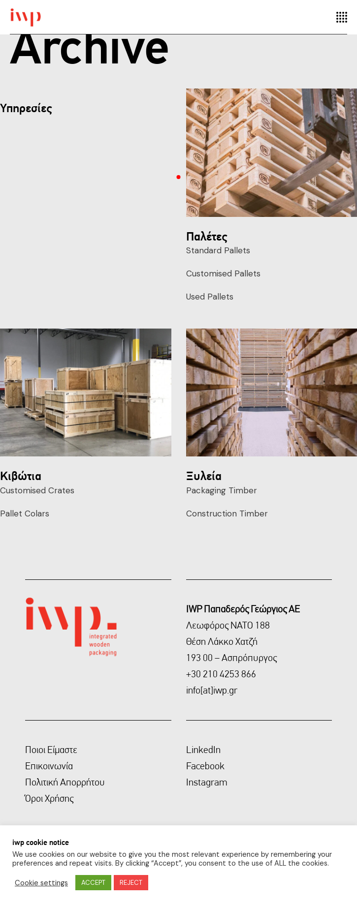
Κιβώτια (20, 475)
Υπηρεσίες (26, 107)
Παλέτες (206, 236)
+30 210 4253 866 (221, 674)
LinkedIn (203, 749)
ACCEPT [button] (93, 882)
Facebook (205, 766)
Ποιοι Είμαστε (51, 749)
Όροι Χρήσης (49, 798)
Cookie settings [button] (41, 882)
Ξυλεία (204, 475)
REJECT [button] (131, 882)
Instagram (206, 782)
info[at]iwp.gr (211, 690)
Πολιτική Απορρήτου (65, 782)
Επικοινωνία (49, 766)
